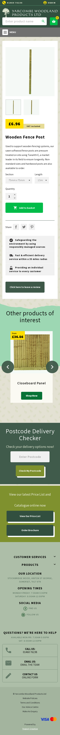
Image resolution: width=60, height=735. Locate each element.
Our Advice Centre (30, 707)
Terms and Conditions (30, 702)
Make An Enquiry (30, 711)
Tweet (24, 227)
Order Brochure (30, 530)
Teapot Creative (30, 728)
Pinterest (32, 227)
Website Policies (30, 698)
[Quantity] (9, 196)
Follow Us (30, 615)
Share (16, 227)
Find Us (30, 608)
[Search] (24, 21)
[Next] (52, 367)
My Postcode (30, 470)
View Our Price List (30, 516)
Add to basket (24, 208)
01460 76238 (14, 3)
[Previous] (8, 367)
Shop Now (32, 395)
